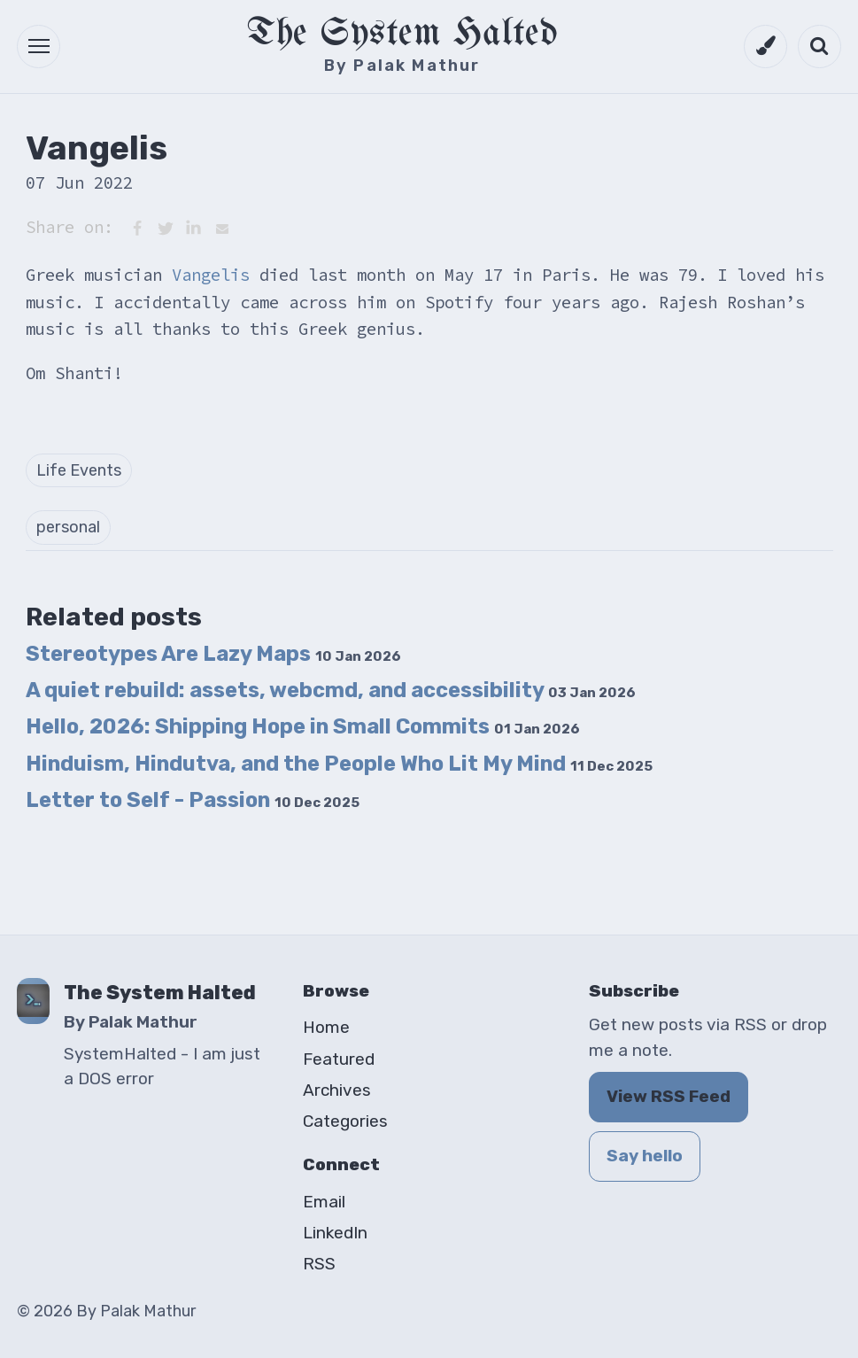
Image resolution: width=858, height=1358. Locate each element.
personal (68, 527)
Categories (345, 1121)
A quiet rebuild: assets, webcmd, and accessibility (331, 690)
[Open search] (819, 46)
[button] (38, 46)
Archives (337, 1090)
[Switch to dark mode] (765, 46)
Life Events (78, 470)
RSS (319, 1263)
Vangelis (211, 274)
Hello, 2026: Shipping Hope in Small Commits (303, 726)
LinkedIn (335, 1232)
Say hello (645, 1155)
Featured (339, 1059)
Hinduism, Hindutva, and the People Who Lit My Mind (339, 763)
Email (324, 1201)
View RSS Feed (668, 1096)
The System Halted (402, 34)
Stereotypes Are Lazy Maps (213, 653)
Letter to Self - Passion (192, 800)
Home (326, 1027)
